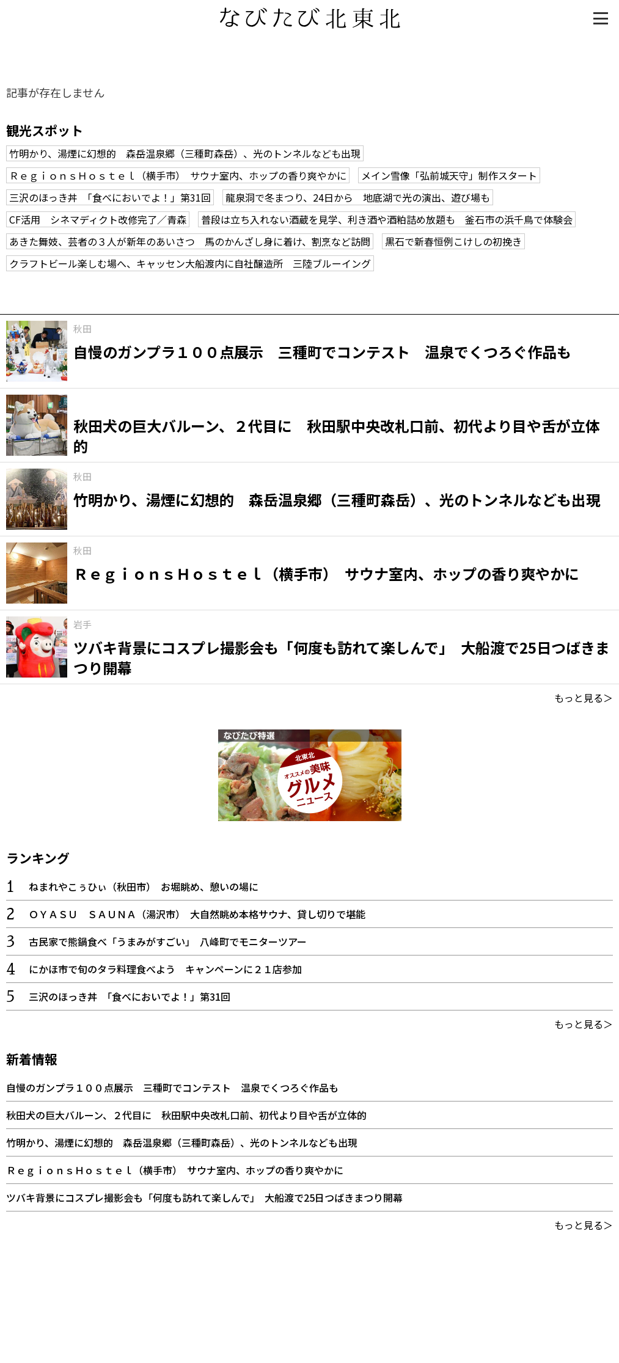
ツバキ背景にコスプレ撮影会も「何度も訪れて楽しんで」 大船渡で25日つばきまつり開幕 (204, 1197)
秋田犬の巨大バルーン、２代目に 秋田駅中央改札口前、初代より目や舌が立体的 (186, 1115)
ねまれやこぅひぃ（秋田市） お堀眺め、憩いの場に (143, 886)
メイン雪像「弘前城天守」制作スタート (449, 175)
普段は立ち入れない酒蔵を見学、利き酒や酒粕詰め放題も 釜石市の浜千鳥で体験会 (387, 219)
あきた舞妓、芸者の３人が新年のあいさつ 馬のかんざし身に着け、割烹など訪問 (189, 241)
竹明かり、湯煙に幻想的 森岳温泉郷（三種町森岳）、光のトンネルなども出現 (185, 153)
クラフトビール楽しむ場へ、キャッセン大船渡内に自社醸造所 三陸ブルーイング (190, 263)
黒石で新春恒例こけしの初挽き (453, 241)
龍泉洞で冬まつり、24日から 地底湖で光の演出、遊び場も (357, 197)
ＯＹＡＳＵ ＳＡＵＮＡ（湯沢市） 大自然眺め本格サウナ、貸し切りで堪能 (197, 914)
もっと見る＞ (583, 697)
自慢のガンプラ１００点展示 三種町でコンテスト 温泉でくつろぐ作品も (172, 1087)
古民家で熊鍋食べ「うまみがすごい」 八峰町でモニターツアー (168, 941)
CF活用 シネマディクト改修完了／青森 (97, 219)
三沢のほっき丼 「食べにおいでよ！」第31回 (110, 197)
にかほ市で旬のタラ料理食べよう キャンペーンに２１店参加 (165, 969)
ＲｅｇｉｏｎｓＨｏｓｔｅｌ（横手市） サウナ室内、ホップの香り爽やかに (177, 175)
